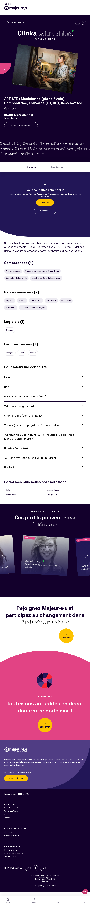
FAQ (5, 818)
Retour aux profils (14, 22)
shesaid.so (8, 835)
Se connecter (45, 211)
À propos (31, 167)
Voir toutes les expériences (21, 126)
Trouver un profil (10, 853)
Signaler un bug (10, 860)
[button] (2, 555)
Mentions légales (45, 880)
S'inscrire (45, 202)
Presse (7, 821)
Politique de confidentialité (45, 882)
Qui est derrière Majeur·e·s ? (15, 811)
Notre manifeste (11, 814)
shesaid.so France (11, 839)
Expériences (57, 167)
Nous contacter (16, 781)
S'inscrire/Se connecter (13, 856)
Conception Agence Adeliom (45, 889)
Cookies (45, 884)
